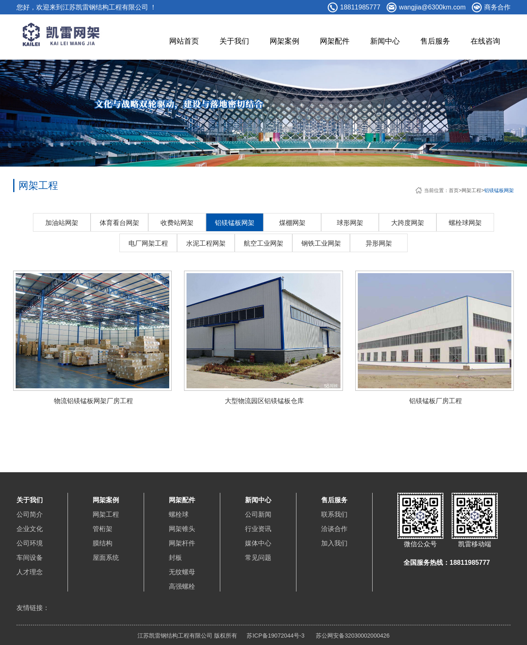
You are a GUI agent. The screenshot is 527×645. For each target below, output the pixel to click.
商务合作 (497, 7)
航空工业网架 (263, 243)
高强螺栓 (182, 586)
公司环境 (29, 543)
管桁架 (102, 528)
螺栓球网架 (465, 222)
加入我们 (334, 543)
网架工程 (471, 190)
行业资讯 (258, 528)
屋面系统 (106, 557)
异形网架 (379, 243)
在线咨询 (485, 41)
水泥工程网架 (206, 243)
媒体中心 (258, 543)
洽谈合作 (334, 528)
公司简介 (29, 514)
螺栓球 (179, 514)
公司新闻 (258, 514)
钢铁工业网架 (321, 243)
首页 (454, 190)
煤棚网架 (292, 222)
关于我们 (234, 41)
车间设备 (29, 557)
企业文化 (29, 528)
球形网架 (350, 222)
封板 (175, 557)
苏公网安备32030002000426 (351, 635)
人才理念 (29, 571)
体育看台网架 (119, 222)
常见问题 (258, 557)
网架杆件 (182, 543)
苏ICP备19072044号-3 (275, 635)
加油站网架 (61, 222)
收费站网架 (177, 222)
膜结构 (102, 543)
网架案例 (284, 41)
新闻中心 (385, 41)
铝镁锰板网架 (499, 190)
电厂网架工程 (148, 243)
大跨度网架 (407, 222)
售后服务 (435, 41)
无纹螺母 (182, 571)
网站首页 (184, 41)
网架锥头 (182, 528)
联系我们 (334, 514)
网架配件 (335, 41)
